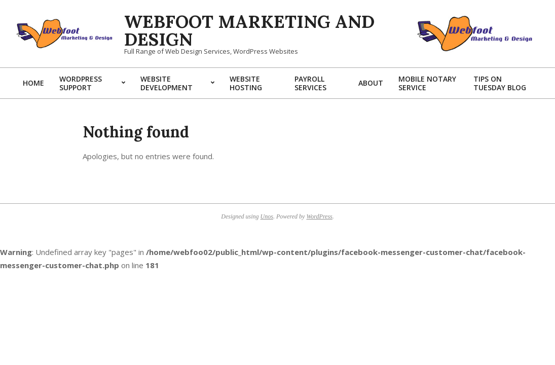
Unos (267, 216)
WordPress (319, 216)
